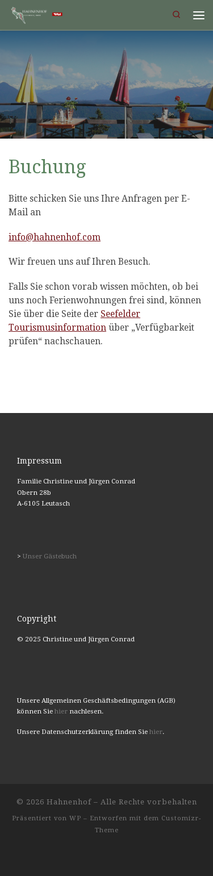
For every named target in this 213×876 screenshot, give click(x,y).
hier (61, 711)
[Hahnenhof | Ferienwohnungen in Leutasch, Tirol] (36, 13)
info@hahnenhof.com (55, 237)
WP (75, 818)
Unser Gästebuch (50, 556)
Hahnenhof (69, 802)
